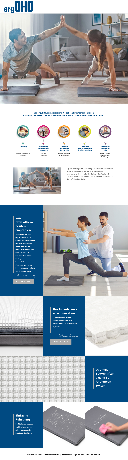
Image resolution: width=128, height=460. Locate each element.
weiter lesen (23, 281)
